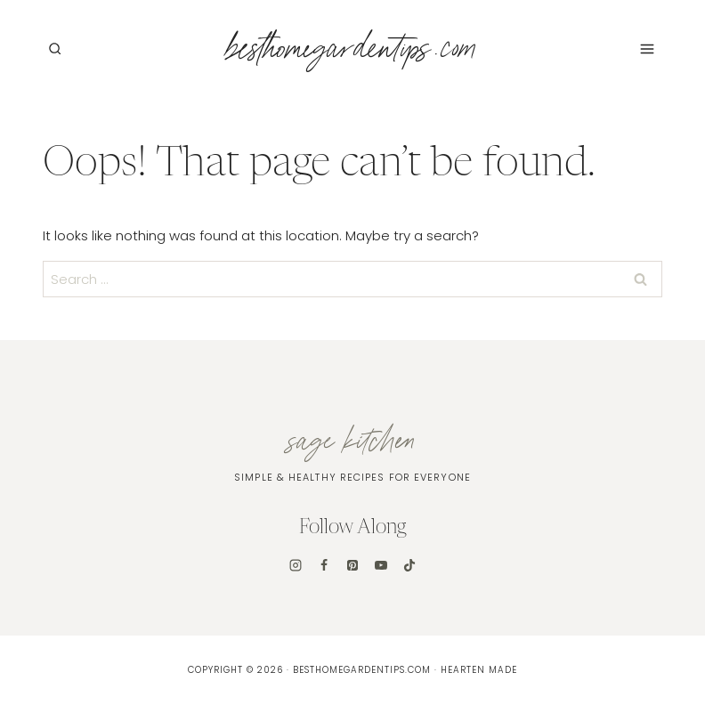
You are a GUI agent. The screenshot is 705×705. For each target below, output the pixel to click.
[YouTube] (381, 565)
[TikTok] (409, 565)
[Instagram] (295, 565)
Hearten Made (479, 670)
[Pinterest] (352, 565)
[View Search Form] (54, 49)
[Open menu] (646, 48)
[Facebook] (324, 565)
